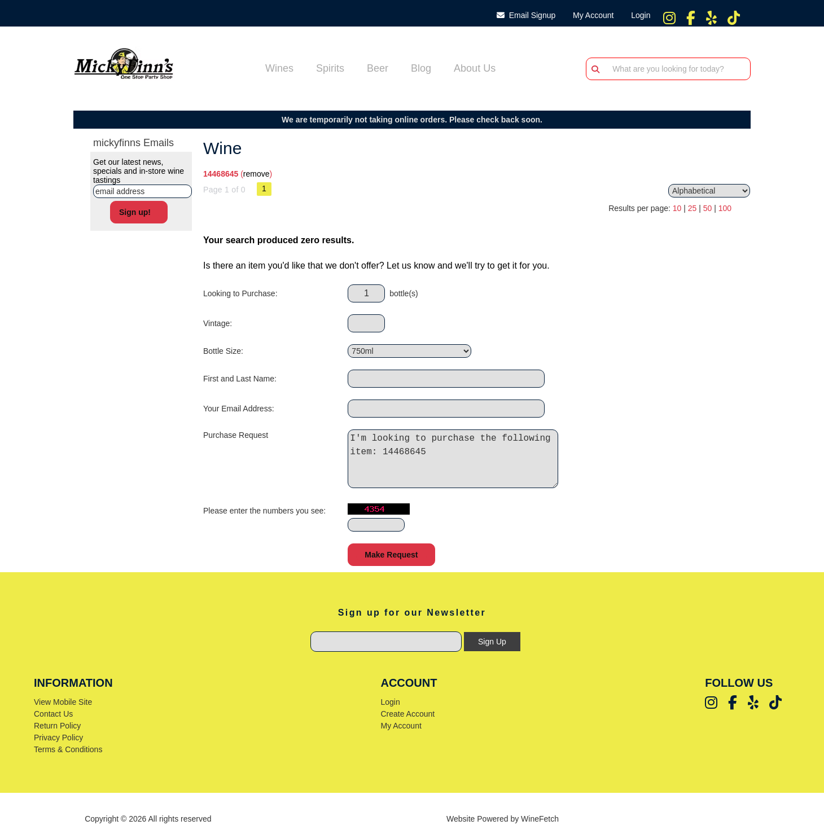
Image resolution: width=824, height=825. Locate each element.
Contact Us (53, 713)
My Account (400, 725)
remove (256, 173)
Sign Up (492, 641)
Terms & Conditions (68, 749)
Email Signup (526, 15)
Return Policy (57, 725)
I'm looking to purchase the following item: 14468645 (456, 458)
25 (692, 208)
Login (638, 15)
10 (677, 208)
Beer (374, 69)
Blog (417, 69)
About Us (470, 69)
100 (724, 208)
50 (707, 208)
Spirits (326, 69)
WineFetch (540, 818)
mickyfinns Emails (133, 142)
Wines (275, 69)
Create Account (407, 713)
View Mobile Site (63, 701)
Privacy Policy (58, 737)
